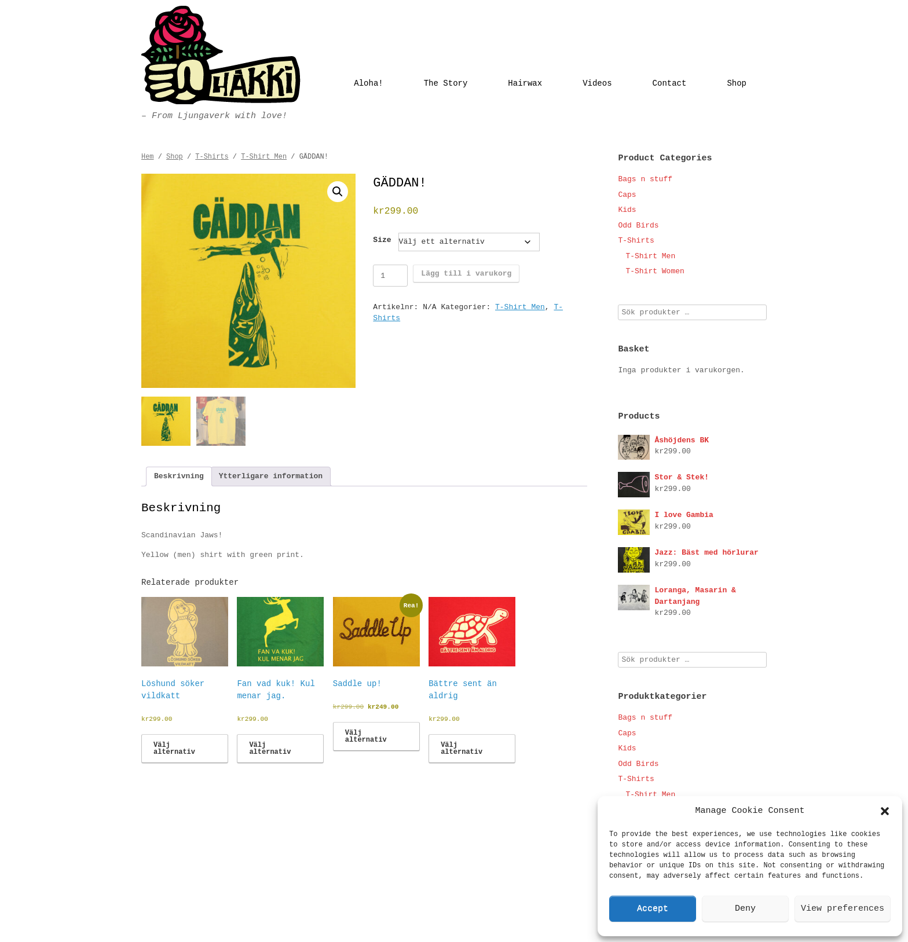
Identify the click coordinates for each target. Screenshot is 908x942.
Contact (670, 83)
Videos (597, 83)
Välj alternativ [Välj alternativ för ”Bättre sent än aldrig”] (461, 748)
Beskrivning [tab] (179, 476)
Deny (745, 909)
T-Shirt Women (654, 271)
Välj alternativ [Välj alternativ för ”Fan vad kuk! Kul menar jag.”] (270, 748)
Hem (147, 157)
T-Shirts (211, 157)
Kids (627, 210)
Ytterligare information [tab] (271, 476)
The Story (446, 83)
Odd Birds (638, 225)
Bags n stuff (645, 179)
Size (382, 240)
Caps (627, 194)
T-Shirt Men (264, 157)
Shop (736, 83)
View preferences (842, 909)
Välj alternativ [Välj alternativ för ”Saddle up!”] (366, 736)
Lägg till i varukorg (466, 273)
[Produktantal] (390, 276)
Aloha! (368, 83)
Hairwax (525, 83)
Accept (652, 909)
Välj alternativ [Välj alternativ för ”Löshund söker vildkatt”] (174, 748)
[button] (885, 811)
